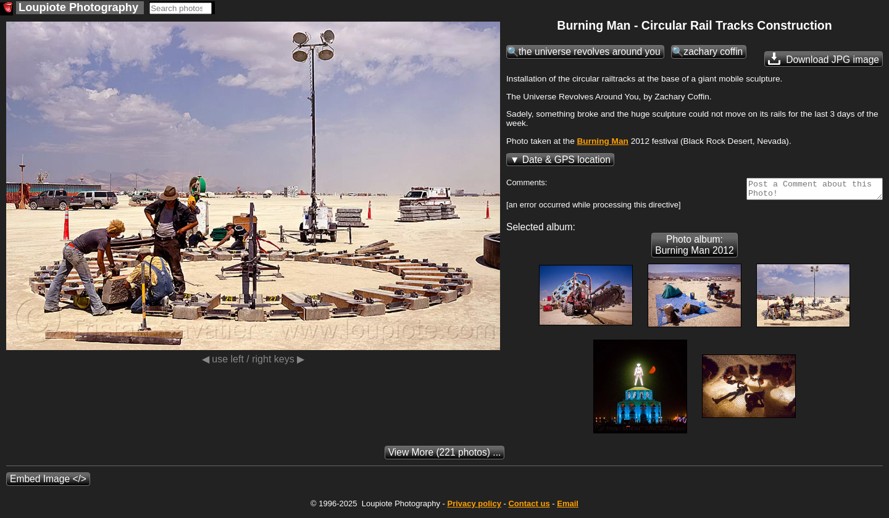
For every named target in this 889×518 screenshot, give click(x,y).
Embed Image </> (48, 482)
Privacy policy (474, 507)
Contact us (528, 507)
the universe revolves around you (590, 51)
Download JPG (823, 58)
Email (567, 507)
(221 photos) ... (444, 456)
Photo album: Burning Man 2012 (694, 248)
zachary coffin (713, 51)
